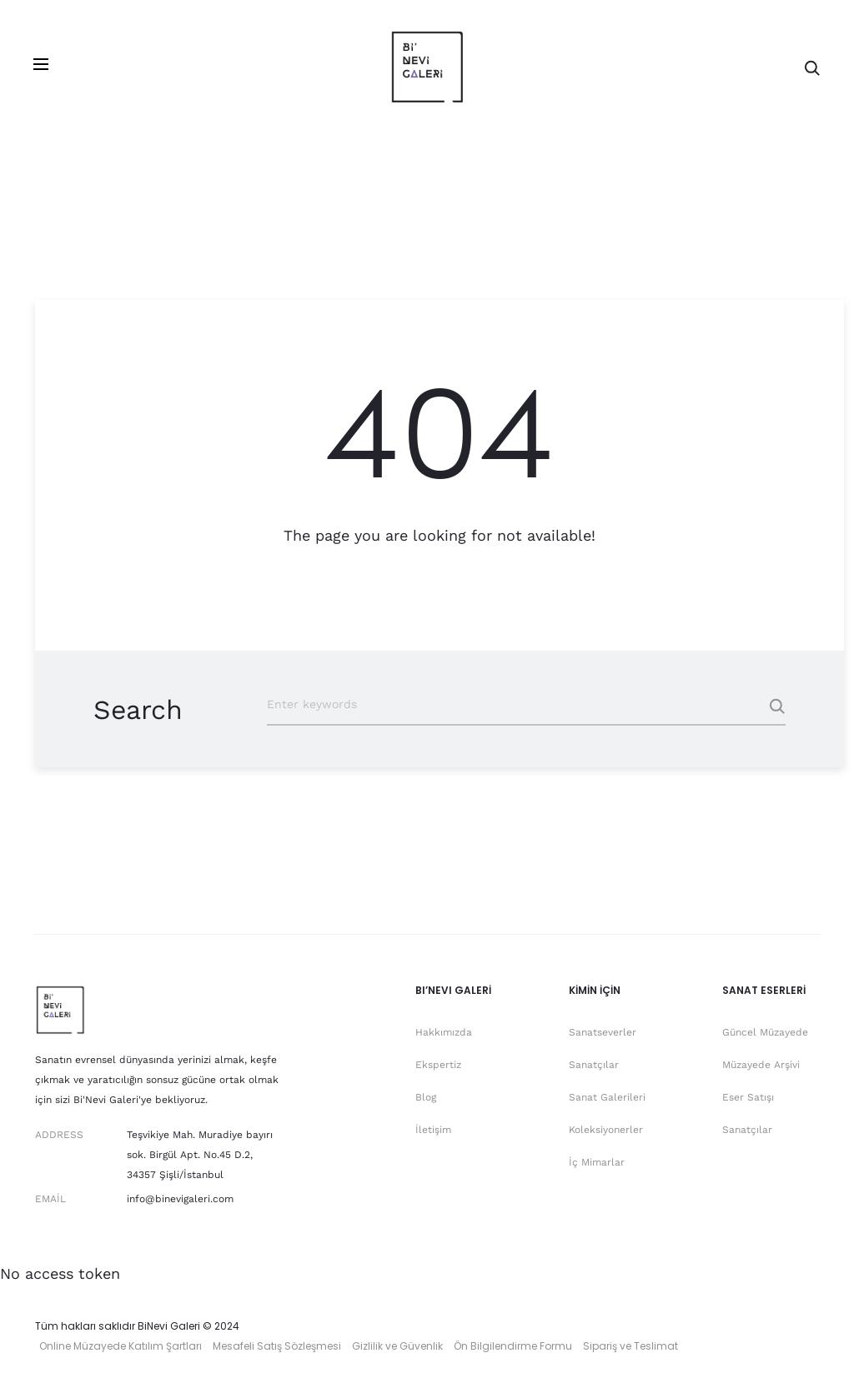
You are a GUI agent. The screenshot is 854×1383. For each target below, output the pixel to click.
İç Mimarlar (597, 1162)
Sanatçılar (594, 1065)
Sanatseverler (602, 1032)
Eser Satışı (748, 1097)
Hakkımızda (443, 1032)
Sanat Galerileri (607, 1097)
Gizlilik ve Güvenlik (397, 1346)
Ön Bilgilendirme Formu (513, 1346)
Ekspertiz (438, 1065)
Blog (425, 1097)
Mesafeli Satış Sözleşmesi (277, 1346)
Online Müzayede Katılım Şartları (120, 1346)
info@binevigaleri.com (180, 1199)
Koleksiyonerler (606, 1130)
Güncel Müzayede (765, 1032)
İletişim (433, 1130)
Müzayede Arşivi (761, 1065)
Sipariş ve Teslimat (630, 1346)
